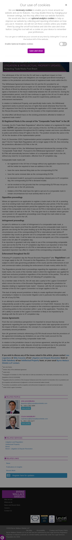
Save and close (36, 50)
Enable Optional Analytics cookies (19, 44)
